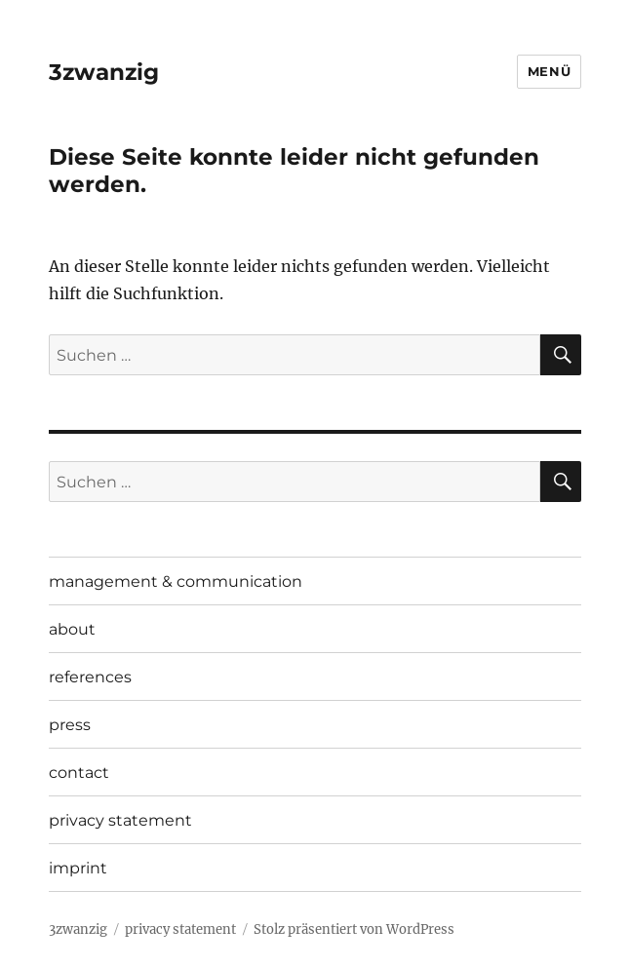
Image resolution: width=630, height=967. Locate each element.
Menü (549, 71)
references (90, 677)
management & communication (175, 581)
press (70, 725)
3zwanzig (104, 72)
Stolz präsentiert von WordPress (354, 929)
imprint (78, 868)
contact (79, 772)
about (72, 629)
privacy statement (120, 820)
